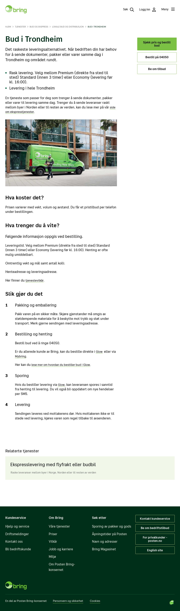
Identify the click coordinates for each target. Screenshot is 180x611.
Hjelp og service (17, 526)
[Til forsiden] (16, 9)
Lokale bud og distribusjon (68, 26)
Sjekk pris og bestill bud (157, 44)
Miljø (52, 556)
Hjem (8, 26)
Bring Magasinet (104, 549)
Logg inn (147, 9)
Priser (53, 534)
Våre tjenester (59, 526)
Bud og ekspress (39, 26)
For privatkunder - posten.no (155, 538)
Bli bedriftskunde (18, 549)
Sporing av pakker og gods (111, 526)
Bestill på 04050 (157, 57)
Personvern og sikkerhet (68, 601)
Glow (99, 351)
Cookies (95, 601)
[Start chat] (172, 603)
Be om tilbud (157, 69)
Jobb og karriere (61, 549)
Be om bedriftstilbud (155, 528)
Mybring (21, 356)
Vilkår (53, 541)
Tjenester (20, 26)
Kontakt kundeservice (155, 518)
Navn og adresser (104, 541)
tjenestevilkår (35, 280)
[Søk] (126, 9)
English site (155, 550)
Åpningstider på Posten (109, 534)
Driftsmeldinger (17, 534)
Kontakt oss (14, 541)
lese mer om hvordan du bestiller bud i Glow (64, 365)
